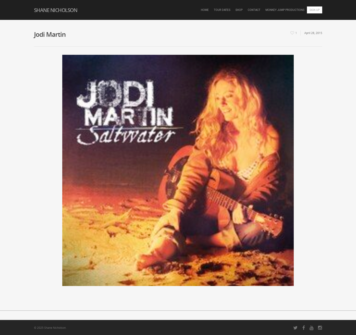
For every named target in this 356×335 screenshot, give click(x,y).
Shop (239, 10)
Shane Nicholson (55, 9)
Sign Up (314, 10)
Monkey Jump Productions (284, 10)
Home (205, 10)
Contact (254, 10)
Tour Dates (222, 10)
